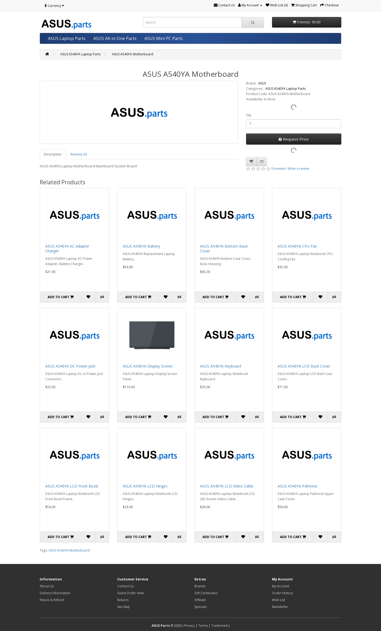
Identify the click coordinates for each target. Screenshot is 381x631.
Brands (199, 586)
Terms (203, 625)
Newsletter (280, 607)
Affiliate (200, 600)
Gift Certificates (205, 593)
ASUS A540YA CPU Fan (297, 246)
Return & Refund (52, 600)
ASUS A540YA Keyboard (220, 366)
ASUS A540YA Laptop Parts (80, 54)
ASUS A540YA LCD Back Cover (304, 366)
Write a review (298, 168)
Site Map (123, 607)
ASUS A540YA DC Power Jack (70, 366)
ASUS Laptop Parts (66, 38)
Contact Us (125, 586)
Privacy (189, 625)
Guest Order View (130, 593)
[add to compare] (261, 161)
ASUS (262, 83)
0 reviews (278, 168)
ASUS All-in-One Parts (115, 38)
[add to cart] (60, 297)
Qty (248, 115)
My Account (280, 586)
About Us (47, 586)
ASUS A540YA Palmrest (298, 486)
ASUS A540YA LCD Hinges (145, 486)
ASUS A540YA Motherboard (132, 54)
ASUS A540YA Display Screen (148, 366)
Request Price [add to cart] (294, 139)
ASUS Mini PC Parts (163, 38)
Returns (123, 600)
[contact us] (224, 5)
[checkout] (329, 5)
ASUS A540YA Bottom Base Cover (224, 248)
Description (52, 154)
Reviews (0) (78, 154)
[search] (253, 22)
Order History (282, 593)
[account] (250, 5)
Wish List (278, 600)
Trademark (219, 625)
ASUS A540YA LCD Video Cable (226, 486)
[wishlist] (277, 5)
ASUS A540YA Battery (141, 246)
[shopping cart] (304, 5)
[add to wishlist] (251, 161)
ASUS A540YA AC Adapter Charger (67, 248)
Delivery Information (55, 593)
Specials (200, 607)
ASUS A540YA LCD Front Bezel (71, 486)
